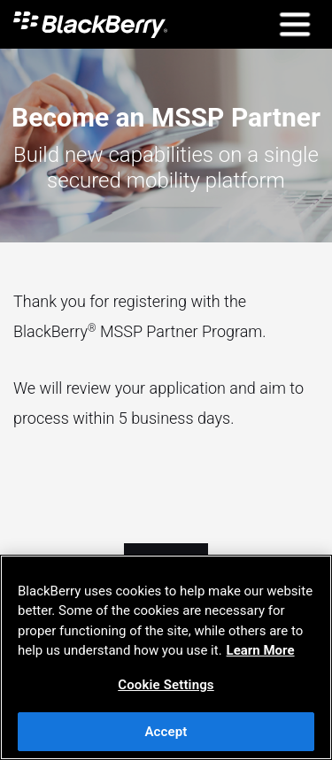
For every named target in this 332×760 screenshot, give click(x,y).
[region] (166, 657)
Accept (165, 732)
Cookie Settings (165, 685)
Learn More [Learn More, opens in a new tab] (261, 650)
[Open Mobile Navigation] (294, 24)
